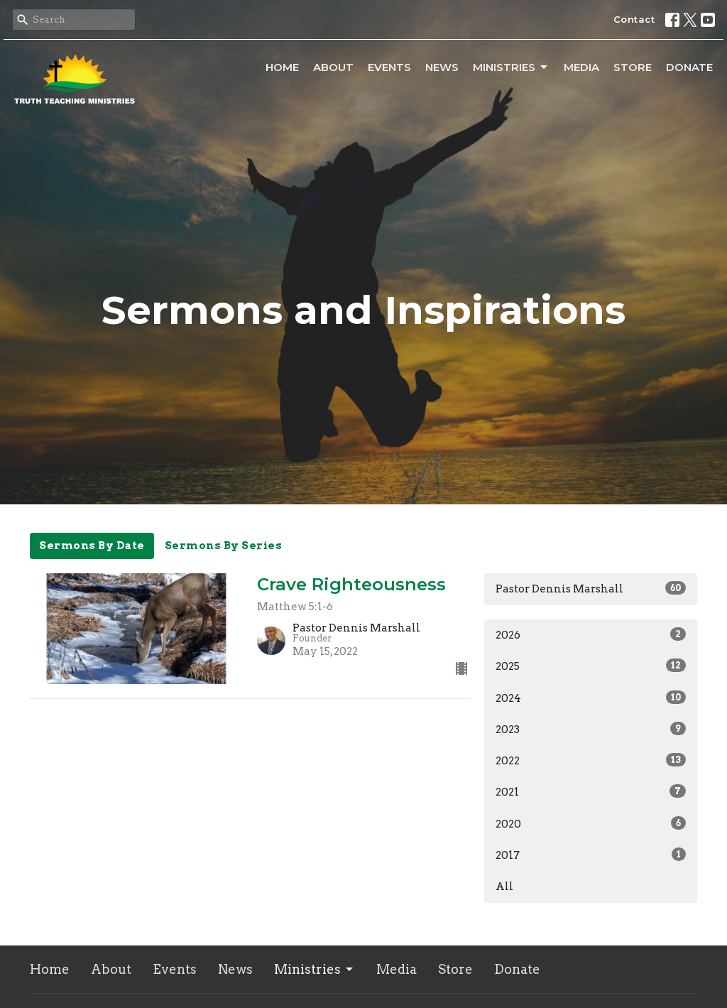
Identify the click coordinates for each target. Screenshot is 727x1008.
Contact (634, 19)
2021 (591, 791)
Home (282, 67)
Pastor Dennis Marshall (591, 588)
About (333, 67)
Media (581, 67)
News (442, 67)
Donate (689, 67)
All (504, 886)
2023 (591, 729)
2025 (591, 666)
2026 (591, 634)
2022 (591, 760)
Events (389, 67)
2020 (591, 823)
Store (632, 67)
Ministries (511, 67)
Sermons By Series (224, 545)
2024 (591, 697)
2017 (591, 854)
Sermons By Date (92, 545)
